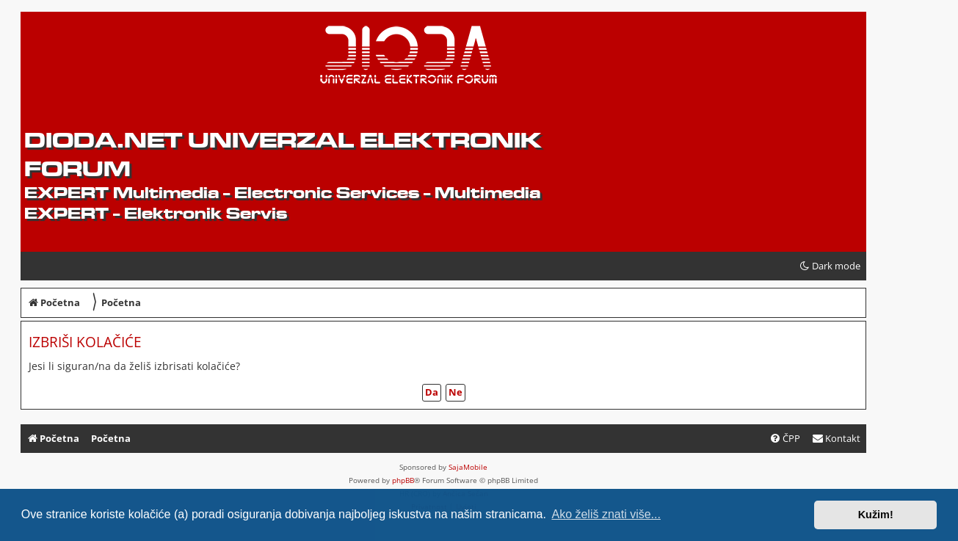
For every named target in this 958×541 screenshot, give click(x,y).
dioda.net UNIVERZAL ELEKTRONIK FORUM (282, 154)
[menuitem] (836, 438)
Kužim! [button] (875, 514)
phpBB (403, 480)
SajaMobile (468, 467)
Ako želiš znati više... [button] (606, 514)
